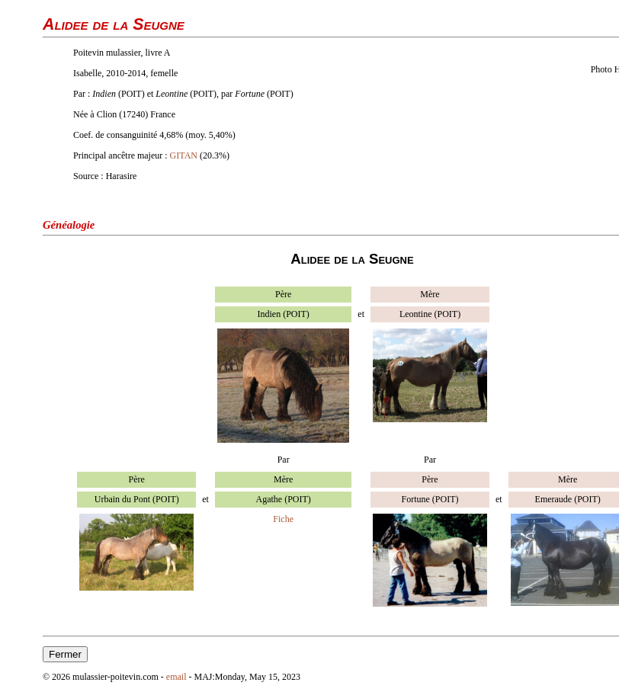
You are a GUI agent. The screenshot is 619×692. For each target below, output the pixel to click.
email (176, 676)
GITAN (183, 155)
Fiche (283, 519)
